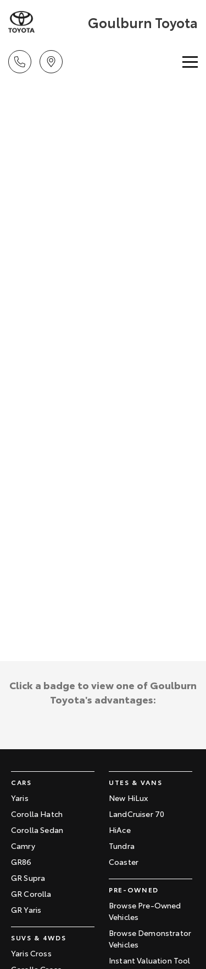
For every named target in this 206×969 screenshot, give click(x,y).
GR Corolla (31, 893)
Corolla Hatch (37, 813)
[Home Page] (46, 22)
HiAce (120, 829)
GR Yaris (26, 909)
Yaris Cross (31, 953)
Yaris (20, 797)
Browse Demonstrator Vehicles (150, 938)
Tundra (122, 845)
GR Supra (28, 877)
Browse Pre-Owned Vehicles (145, 911)
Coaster (123, 861)
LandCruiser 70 (136, 813)
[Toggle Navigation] (190, 61)
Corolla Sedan (37, 829)
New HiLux (128, 797)
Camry (23, 845)
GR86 (21, 861)
